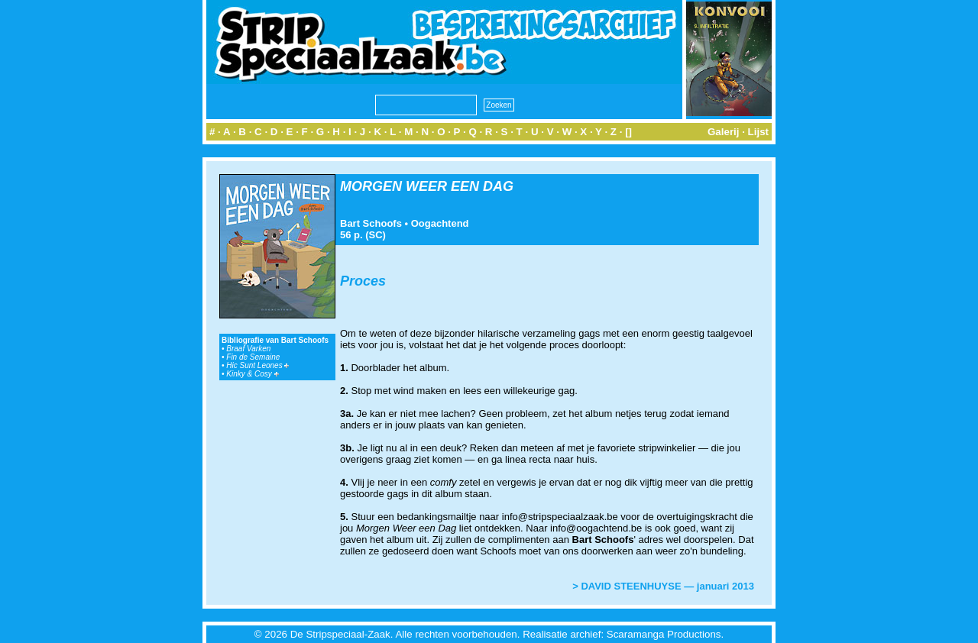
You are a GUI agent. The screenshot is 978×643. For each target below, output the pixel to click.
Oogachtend (440, 223)
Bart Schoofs (371, 223)
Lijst (758, 131)
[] (628, 131)
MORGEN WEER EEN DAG (426, 186)
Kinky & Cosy (252, 374)
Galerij (724, 131)
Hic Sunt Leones (257, 365)
